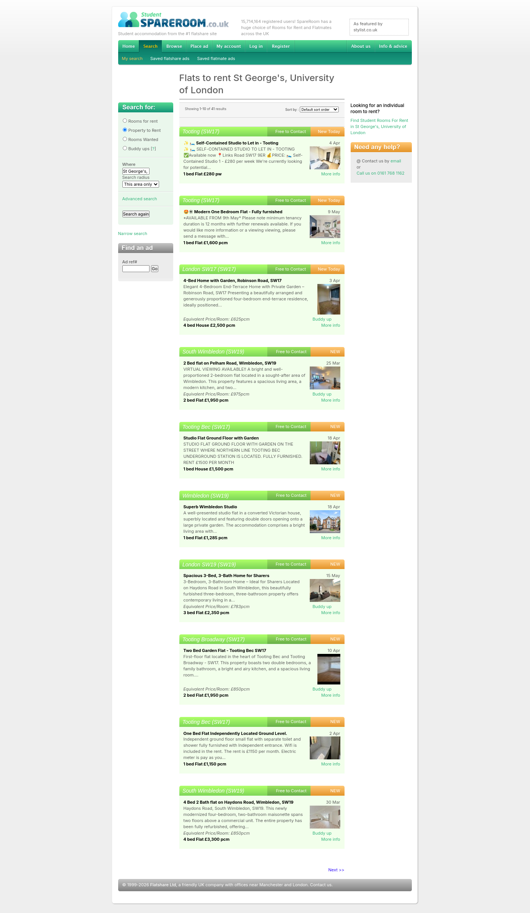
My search (132, 58)
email (395, 161)
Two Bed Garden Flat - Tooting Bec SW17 (225, 650)
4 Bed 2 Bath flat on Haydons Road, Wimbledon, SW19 (239, 802)
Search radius (136, 177)
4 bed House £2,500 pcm (209, 325)
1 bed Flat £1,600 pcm (206, 242)
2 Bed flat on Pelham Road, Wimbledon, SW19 (230, 363)
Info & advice (393, 46)
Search (150, 46)
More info (330, 174)
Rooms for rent (140, 121)
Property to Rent (141, 130)
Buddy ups (136, 148)
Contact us (321, 884)
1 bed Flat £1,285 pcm (206, 537)
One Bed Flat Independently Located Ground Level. (235, 733)
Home (128, 46)
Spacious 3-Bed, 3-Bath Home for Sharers (227, 575)
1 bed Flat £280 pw (203, 174)
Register (281, 46)
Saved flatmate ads (216, 58)
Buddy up (322, 319)
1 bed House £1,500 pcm (209, 469)
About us (360, 46)
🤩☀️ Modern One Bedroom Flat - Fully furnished (233, 211)
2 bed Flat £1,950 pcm (206, 400)
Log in (256, 46)
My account (228, 46)
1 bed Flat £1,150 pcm (205, 764)
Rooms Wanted (140, 139)
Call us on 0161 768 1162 (381, 173)
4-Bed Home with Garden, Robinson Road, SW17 (233, 280)
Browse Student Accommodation (174, 46)
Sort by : (312, 109)
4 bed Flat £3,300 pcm (207, 839)
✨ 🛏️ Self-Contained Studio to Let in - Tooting (231, 143)
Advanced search (139, 198)
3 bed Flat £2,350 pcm (206, 612)
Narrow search (132, 233)
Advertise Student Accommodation (199, 46)
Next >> (336, 869)
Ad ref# (129, 261)
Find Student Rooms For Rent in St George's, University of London (379, 126)
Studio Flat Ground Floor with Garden (221, 438)
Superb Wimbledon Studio (210, 506)
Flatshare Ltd (163, 884)
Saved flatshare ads (169, 58)
